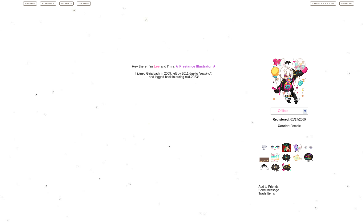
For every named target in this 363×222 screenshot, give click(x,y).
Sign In (347, 3)
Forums (48, 3)
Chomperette (323, 3)
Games (84, 3)
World (66, 3)
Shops (30, 3)
